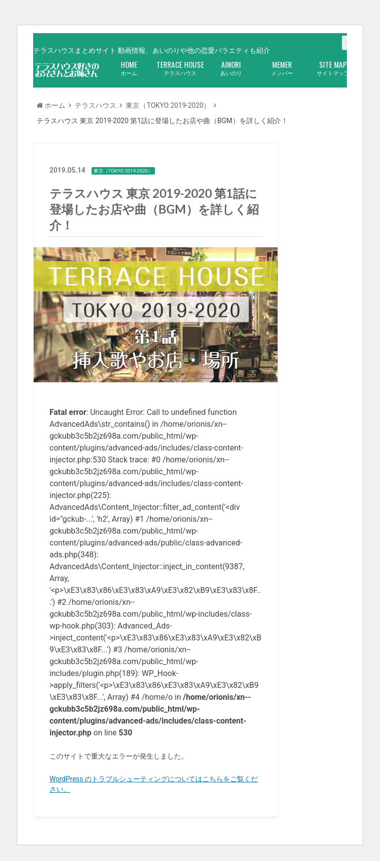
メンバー (281, 67)
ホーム (128, 67)
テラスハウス (179, 67)
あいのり (230, 67)
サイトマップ (332, 67)
